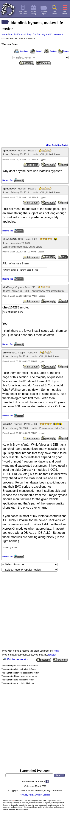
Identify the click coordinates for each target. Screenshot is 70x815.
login (56, 651)
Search (36, 51)
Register (50, 51)
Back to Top (7, 180)
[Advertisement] (35, 103)
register (52, 654)
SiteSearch (54, 13)
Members (21, 51)
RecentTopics (44, 13)
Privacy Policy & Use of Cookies (35, 795)
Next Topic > (63, 145)
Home (4, 34)
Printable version (18, 659)
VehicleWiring (33, 13)
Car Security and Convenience (48, 34)
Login (63, 51)
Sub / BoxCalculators (23, 13)
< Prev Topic (51, 145)
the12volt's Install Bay (20, 34)
